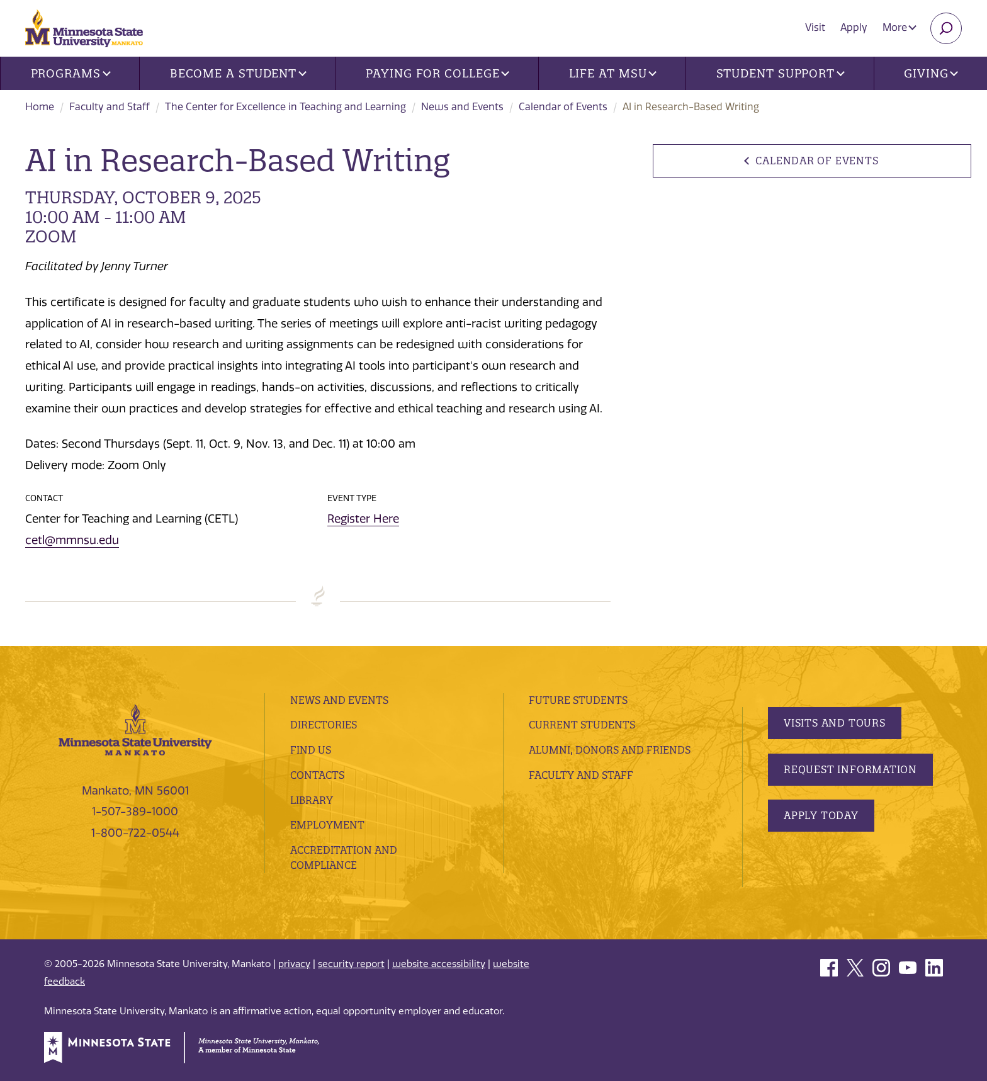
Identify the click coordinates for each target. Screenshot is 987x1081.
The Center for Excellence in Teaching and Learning (285, 107)
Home (39, 107)
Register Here (363, 519)
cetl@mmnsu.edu (72, 540)
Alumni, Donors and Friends (610, 750)
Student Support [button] (780, 73)
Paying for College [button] (437, 73)
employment (327, 824)
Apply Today (821, 815)
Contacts (317, 775)
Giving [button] (931, 73)
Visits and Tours (835, 722)
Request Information (850, 769)
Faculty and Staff (109, 107)
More (899, 27)
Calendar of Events (563, 107)
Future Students (578, 700)
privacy (294, 964)
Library (311, 800)
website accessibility (438, 964)
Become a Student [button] (238, 73)
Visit (815, 27)
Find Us (310, 750)
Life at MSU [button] (613, 73)
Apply (853, 27)
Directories (323, 724)
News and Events (462, 107)
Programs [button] (71, 73)
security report (351, 964)
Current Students (582, 724)
